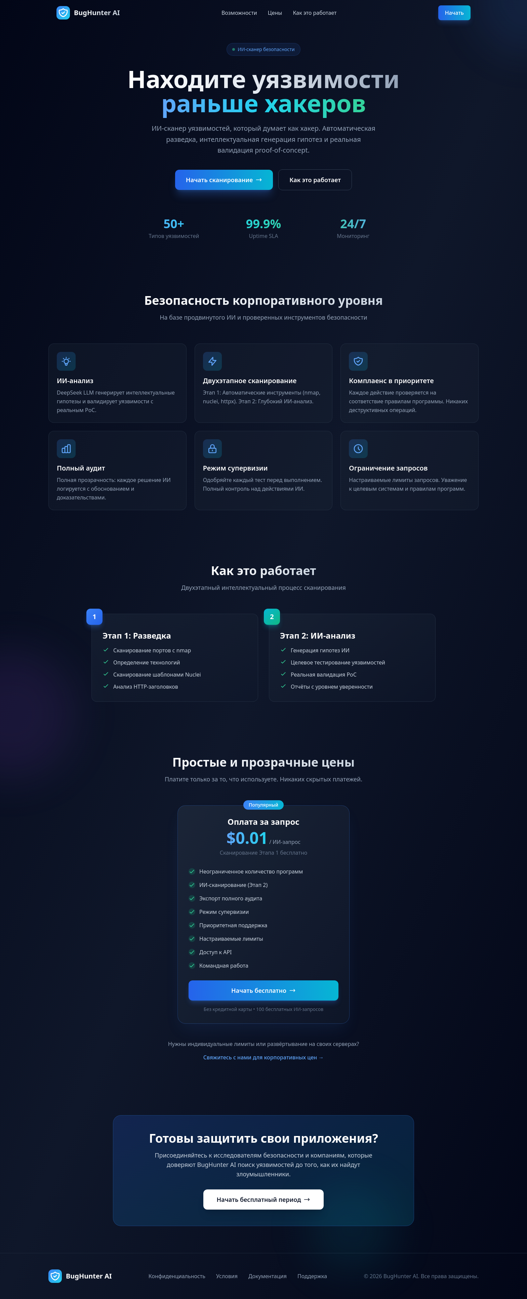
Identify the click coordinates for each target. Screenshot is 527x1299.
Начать (454, 12)
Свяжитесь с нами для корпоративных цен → (263, 1057)
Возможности (239, 12)
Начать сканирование (224, 180)
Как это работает (314, 12)
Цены (275, 12)
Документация (267, 1276)
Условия (227, 1276)
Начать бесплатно (263, 990)
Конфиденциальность (177, 1276)
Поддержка (312, 1276)
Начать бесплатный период (264, 1199)
